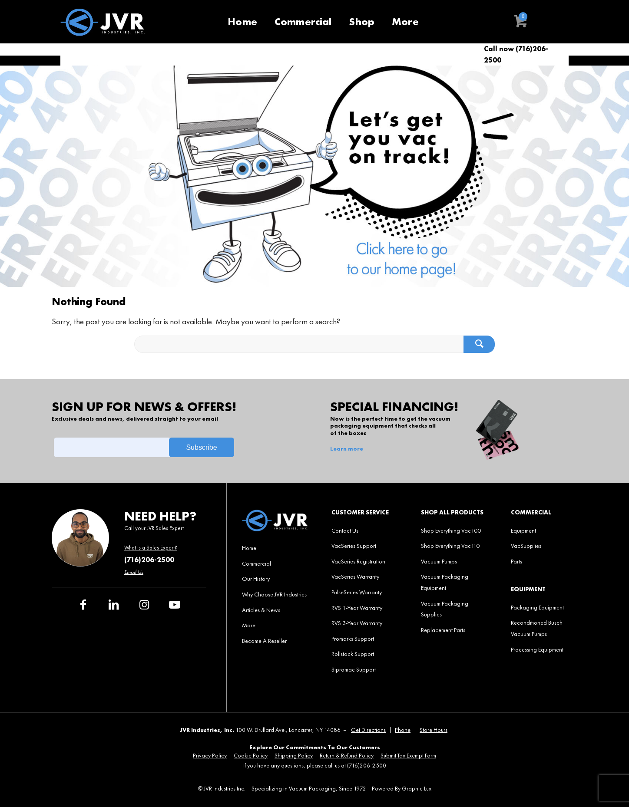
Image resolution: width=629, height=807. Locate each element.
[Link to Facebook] (83, 604)
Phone (403, 730)
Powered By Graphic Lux (401, 788)
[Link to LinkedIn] (113, 604)
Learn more (346, 448)
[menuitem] (242, 21)
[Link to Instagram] (144, 604)
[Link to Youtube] (174, 604)
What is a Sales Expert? (150, 547)
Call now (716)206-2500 (516, 54)
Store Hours (433, 730)
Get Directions (368, 730)
